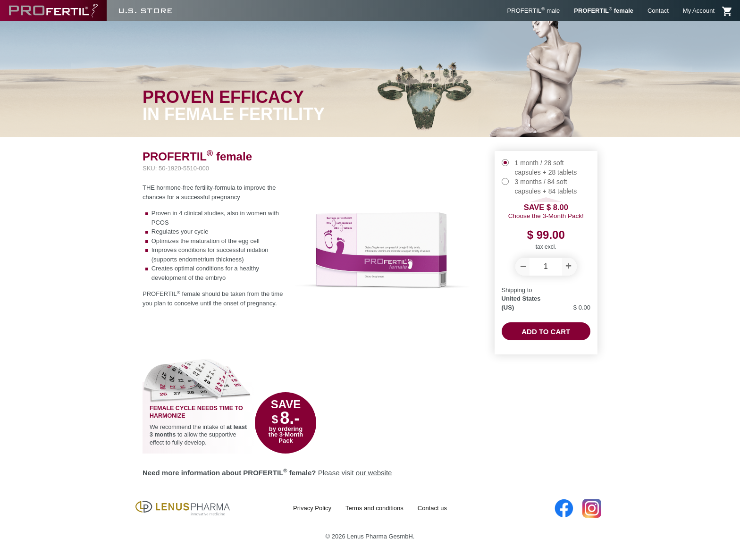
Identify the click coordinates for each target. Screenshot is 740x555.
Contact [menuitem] (658, 10)
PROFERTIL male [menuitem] (533, 10)
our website (374, 473)
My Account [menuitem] (699, 10)
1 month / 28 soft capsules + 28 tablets (546, 167)
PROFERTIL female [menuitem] (603, 10)
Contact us (432, 508)
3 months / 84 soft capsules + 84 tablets (546, 186)
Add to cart (545, 332)
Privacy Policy (312, 508)
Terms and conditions (374, 508)
